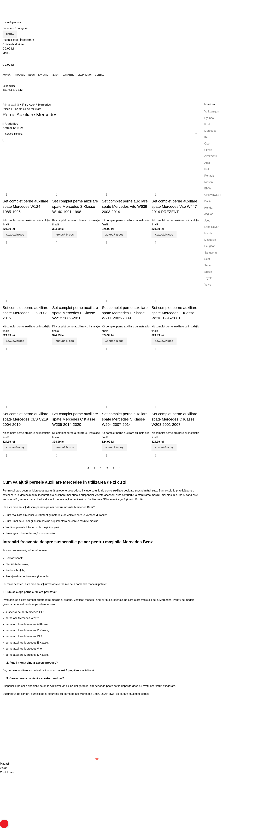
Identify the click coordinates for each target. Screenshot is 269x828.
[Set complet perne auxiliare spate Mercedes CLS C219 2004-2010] (26, 379)
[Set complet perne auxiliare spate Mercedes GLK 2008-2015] (26, 272)
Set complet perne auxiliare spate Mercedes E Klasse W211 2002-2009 (125, 312)
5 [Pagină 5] (107, 467)
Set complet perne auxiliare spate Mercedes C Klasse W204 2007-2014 (125, 418)
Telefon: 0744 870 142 (18, 740)
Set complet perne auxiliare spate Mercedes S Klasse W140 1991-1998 (75, 205)
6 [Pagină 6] (113, 467)
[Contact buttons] (5, 823)
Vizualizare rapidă (7, 241)
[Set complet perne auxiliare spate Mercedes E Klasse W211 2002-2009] (126, 272)
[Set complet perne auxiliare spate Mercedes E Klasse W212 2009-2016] (76, 272)
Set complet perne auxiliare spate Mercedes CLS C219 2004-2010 (25, 418)
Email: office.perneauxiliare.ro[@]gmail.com (29, 746)
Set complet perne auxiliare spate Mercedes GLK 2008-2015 (26, 312)
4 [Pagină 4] (101, 467)
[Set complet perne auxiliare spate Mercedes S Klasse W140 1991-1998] (76, 165)
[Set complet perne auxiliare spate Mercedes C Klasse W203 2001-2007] (176, 379)
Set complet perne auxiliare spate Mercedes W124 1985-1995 (25, 205)
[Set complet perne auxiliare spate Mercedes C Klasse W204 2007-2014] (126, 379)
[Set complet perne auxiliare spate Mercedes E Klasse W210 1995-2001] (176, 272)
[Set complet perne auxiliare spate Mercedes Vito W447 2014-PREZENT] (176, 165)
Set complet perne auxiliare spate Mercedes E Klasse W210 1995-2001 (175, 312)
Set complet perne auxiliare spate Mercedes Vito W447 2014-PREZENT (175, 205)
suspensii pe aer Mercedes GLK (25, 611)
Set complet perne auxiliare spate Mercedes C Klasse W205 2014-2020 (75, 418)
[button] (15, 233)
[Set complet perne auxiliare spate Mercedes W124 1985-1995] (26, 165)
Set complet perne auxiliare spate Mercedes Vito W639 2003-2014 (125, 205)
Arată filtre (11, 123)
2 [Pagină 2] (88, 467)
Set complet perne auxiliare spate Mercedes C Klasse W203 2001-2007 (175, 418)
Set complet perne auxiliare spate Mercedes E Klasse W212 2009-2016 (75, 312)
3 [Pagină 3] (94, 467)
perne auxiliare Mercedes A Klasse (26, 623)
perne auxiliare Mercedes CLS (23, 636)
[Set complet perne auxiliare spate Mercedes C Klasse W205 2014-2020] (76, 379)
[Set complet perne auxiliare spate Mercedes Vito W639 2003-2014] (126, 165)
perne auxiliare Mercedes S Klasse (26, 654)
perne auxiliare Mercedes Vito (23, 648)
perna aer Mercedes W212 (21, 617)
